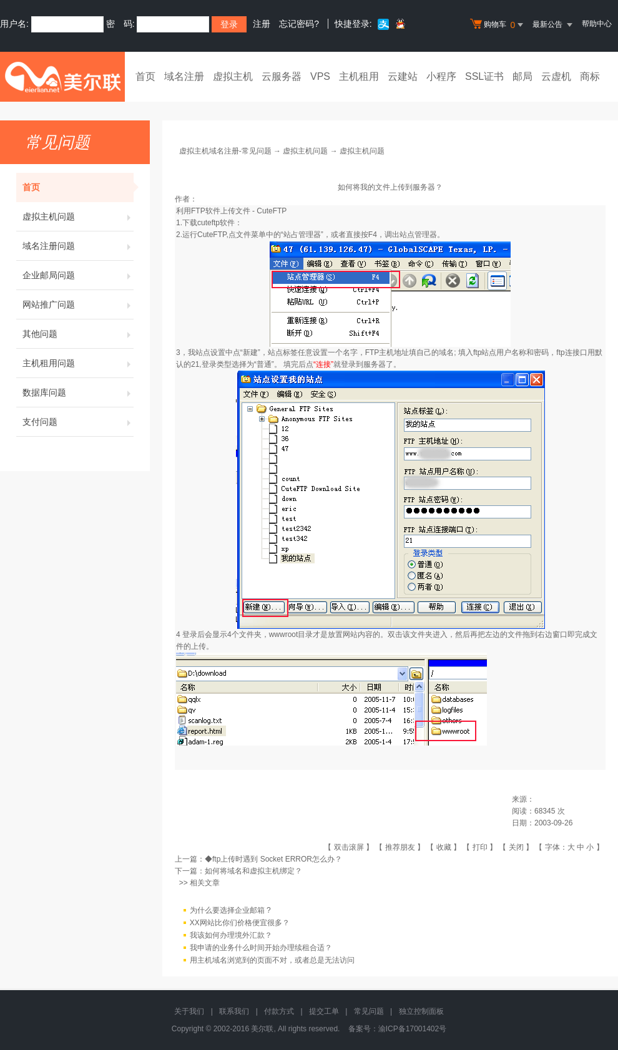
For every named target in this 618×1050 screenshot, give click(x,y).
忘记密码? (299, 24)
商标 (590, 76)
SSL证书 (484, 76)
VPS (320, 76)
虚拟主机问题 (78, 216)
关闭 (516, 847)
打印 (480, 847)
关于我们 (189, 1011)
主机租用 (359, 76)
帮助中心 (597, 23)
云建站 (403, 76)
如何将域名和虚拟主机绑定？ (253, 871)
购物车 (498, 25)
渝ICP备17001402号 (412, 1028)
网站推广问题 (78, 304)
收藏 (443, 847)
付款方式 (279, 1011)
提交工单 (324, 1011)
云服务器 (282, 76)
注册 (261, 24)
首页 (145, 76)
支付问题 (78, 422)
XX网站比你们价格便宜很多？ (240, 922)
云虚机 (556, 76)
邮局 (522, 76)
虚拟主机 (233, 76)
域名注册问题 (78, 246)
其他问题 (78, 334)
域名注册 (184, 76)
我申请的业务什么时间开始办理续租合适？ (261, 947)
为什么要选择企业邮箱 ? (230, 910)
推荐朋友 (400, 847)
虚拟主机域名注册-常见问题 (225, 151)
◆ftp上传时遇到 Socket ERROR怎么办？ (273, 859)
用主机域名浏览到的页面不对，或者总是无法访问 (272, 960)
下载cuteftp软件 (208, 222)
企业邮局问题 (78, 275)
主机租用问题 (78, 363)
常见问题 (369, 1011)
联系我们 (234, 1011)
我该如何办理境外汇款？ (231, 935)
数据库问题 (78, 392)
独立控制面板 (421, 1011)
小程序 (441, 76)
